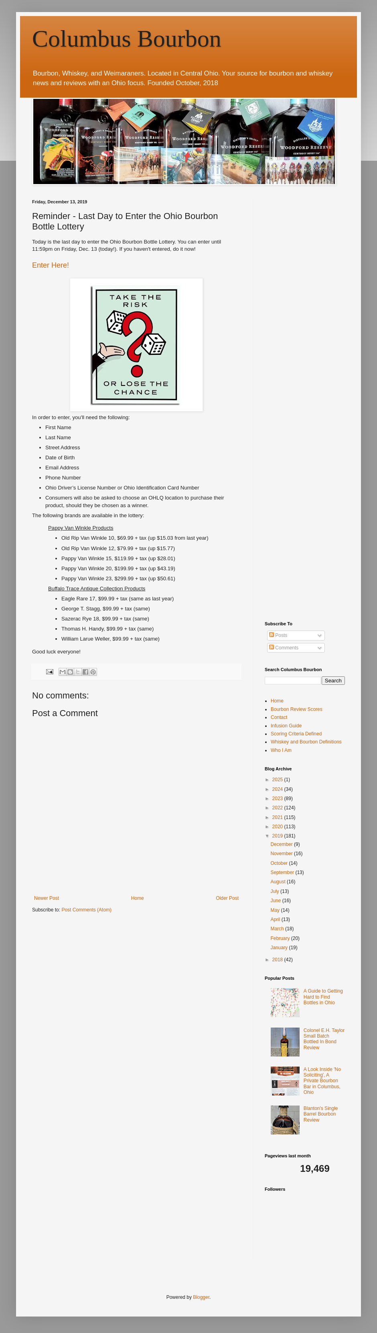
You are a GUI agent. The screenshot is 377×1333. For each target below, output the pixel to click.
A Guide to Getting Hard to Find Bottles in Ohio (323, 996)
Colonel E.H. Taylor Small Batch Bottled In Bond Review (324, 1039)
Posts (278, 635)
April (275, 919)
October (279, 863)
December (282, 844)
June (276, 900)
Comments (283, 648)
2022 (278, 808)
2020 (278, 826)
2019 (278, 836)
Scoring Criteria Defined (296, 734)
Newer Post (46, 898)
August (278, 882)
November (282, 853)
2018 (278, 959)
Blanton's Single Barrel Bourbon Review (321, 1114)
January (279, 947)
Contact (279, 717)
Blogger (201, 1297)
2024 (278, 789)
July (275, 891)
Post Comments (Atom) (86, 910)
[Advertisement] (75, 274)
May (275, 910)
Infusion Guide (286, 726)
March (277, 929)
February (280, 938)
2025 (278, 779)
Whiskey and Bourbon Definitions (306, 742)
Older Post (227, 898)
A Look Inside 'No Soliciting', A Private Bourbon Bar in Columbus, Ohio (322, 1081)
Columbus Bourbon (126, 38)
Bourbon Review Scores (296, 709)
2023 (278, 798)
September (282, 872)
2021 (278, 817)
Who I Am (281, 750)
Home (137, 898)
